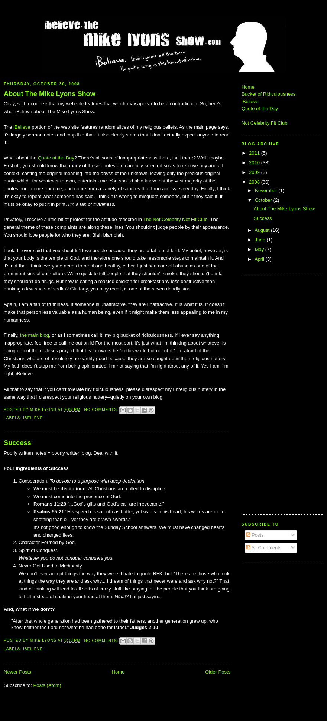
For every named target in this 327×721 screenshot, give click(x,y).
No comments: (102, 410)
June (261, 240)
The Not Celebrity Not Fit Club (175, 219)
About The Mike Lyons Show (49, 94)
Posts (255, 535)
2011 (255, 153)
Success (17, 443)
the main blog (34, 335)
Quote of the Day (56, 158)
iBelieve (21, 127)
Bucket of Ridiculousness (268, 94)
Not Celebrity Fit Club (265, 123)
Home (118, 672)
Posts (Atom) (47, 685)
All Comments (264, 547)
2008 (255, 182)
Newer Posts (17, 672)
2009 (255, 172)
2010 (255, 162)
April (260, 259)
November (267, 190)
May (260, 249)
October (264, 200)
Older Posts (217, 672)
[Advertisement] (264, 394)
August (263, 230)
